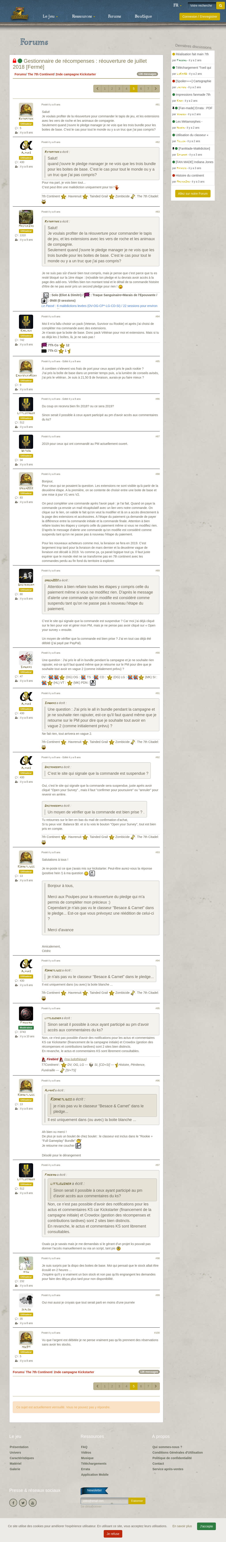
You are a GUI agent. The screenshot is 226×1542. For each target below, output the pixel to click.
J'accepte (206, 1526)
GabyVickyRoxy (26, 375)
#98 (158, 1258)
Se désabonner (91, 1506)
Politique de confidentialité (172, 1458)
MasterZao (26, 226)
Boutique (143, 16)
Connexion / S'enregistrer (199, 16)
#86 (158, 399)
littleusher (52, 1018)
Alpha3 (26, 153)
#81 (158, 104)
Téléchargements (93, 1463)
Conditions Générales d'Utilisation (178, 1452)
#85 (158, 361)
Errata (85, 1469)
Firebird (26, 1022)
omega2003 (26, 488)
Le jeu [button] (50, 16)
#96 (158, 1080)
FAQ (84, 1447)
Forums (114, 16)
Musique (87, 1458)
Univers (15, 1452)
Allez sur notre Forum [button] (193, 193)
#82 (158, 142)
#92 (158, 757)
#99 (158, 1295)
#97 (158, 1165)
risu (26, 1272)
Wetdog (26, 451)
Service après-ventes (168, 1469)
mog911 (26, 1347)
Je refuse (113, 1534)
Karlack (26, 331)
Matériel (15, 1463)
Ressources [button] (83, 16)
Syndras (26, 667)
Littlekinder (26, 413)
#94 (158, 960)
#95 (158, 1008)
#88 (158, 474)
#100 (157, 1332)
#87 (158, 436)
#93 (158, 852)
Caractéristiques (22, 1458)
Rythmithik (26, 119)
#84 (158, 316)
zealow (26, 1309)
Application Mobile (94, 1474)
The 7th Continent (41, 74)
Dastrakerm (26, 585)
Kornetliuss (26, 866)
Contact (158, 1463)
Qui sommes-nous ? (167, 1447)
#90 (158, 652)
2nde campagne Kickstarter (76, 74)
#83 (158, 211)
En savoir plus (183, 1526)
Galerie (15, 1469)
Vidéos (86, 1452)
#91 (158, 693)
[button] (177, 5)
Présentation (19, 1447)
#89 (158, 570)
